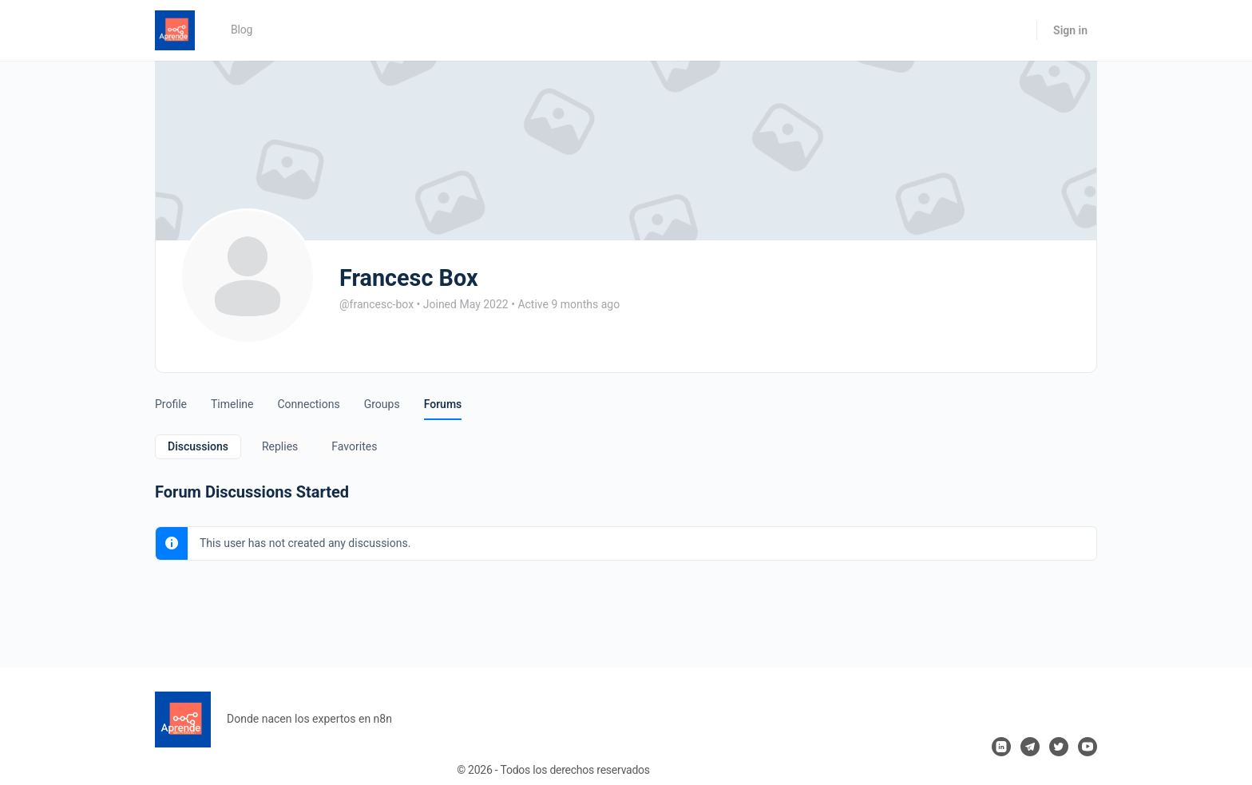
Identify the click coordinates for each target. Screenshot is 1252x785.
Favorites (354, 446)
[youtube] (1087, 746)
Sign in (1070, 30)
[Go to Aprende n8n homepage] (175, 29)
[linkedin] (1001, 746)
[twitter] (1058, 746)
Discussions (198, 446)
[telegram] (1030, 746)
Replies (280, 446)
